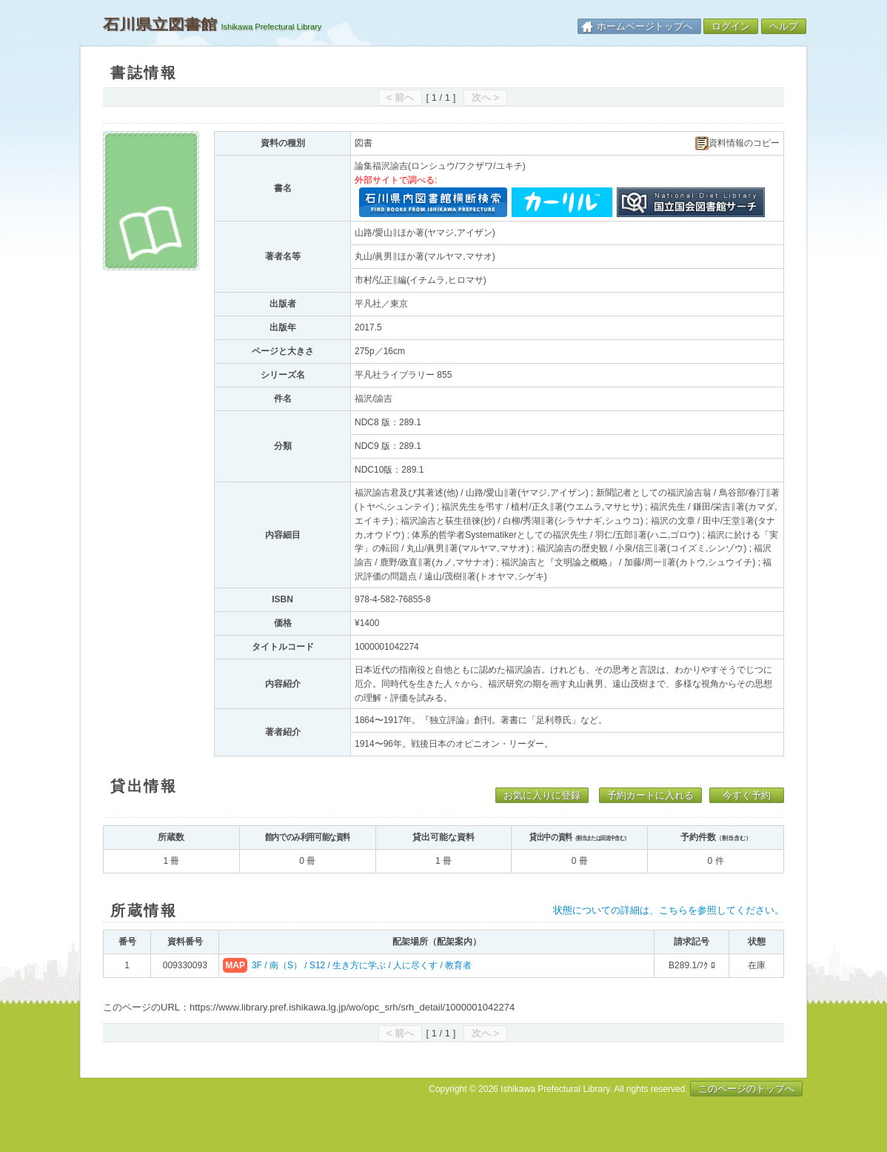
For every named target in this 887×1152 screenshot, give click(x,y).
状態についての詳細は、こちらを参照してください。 (668, 910)
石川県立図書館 (160, 24)
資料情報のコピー (737, 143)
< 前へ (400, 97)
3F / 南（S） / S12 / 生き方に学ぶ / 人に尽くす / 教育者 (362, 965)
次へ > (485, 97)
